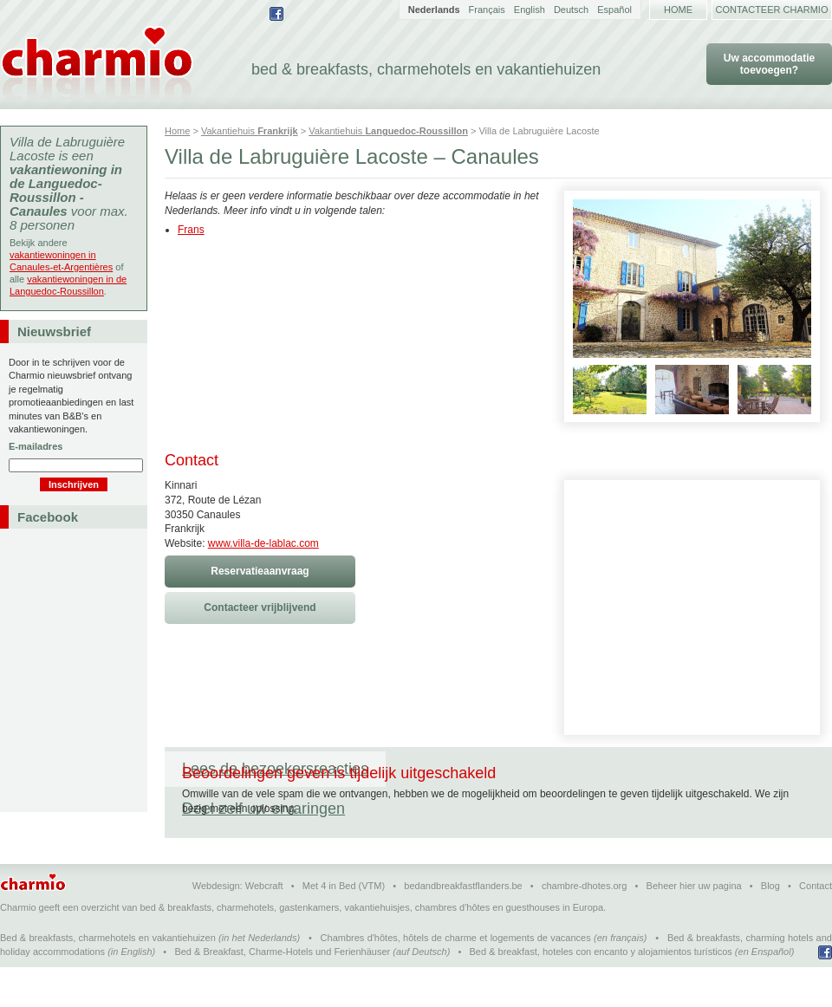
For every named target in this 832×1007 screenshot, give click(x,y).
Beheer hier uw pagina (694, 925)
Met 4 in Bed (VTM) (343, 925)
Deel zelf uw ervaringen (484, 768)
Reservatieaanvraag (260, 571)
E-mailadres (35, 446)
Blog (770, 925)
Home (678, 9)
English (529, 9)
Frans (191, 230)
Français (487, 9)
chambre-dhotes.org (584, 925)
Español (614, 9)
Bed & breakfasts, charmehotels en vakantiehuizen (108, 977)
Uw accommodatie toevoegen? (769, 64)
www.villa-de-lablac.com (263, 543)
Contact (815, 925)
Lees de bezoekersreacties (275, 768)
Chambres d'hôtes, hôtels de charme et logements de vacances (456, 977)
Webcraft (264, 925)
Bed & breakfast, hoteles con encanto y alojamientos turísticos (601, 991)
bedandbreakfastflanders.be (463, 925)
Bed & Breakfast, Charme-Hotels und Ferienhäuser (282, 991)
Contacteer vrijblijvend (259, 607)
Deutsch (571, 9)
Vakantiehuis (249, 131)
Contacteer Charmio (772, 9)
